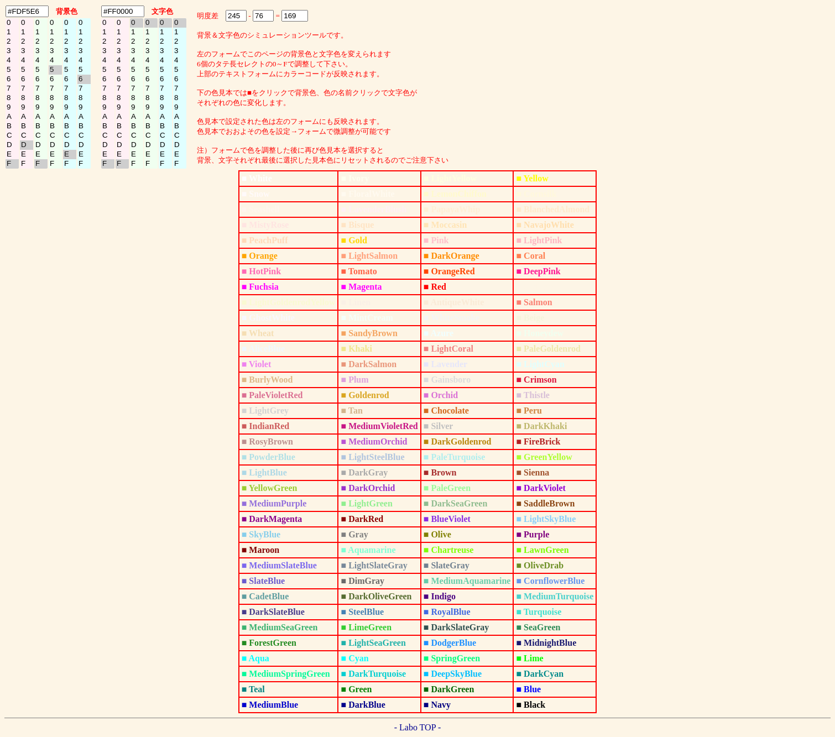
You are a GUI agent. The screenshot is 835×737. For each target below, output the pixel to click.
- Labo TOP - (417, 727)
